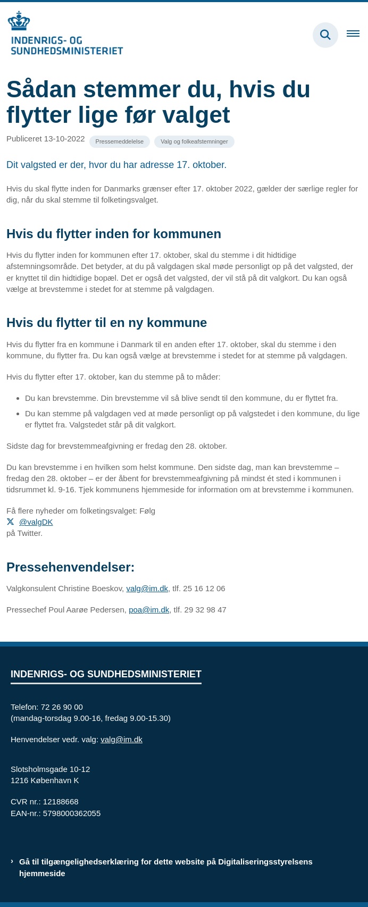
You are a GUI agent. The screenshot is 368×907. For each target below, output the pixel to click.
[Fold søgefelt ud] (325, 35)
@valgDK (36, 521)
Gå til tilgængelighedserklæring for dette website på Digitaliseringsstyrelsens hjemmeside (166, 867)
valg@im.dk (147, 588)
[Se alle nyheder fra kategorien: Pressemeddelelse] (119, 142)
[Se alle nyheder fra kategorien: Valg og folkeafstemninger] (194, 142)
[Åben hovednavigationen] (357, 35)
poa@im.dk (149, 609)
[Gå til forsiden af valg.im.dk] (61, 35)
